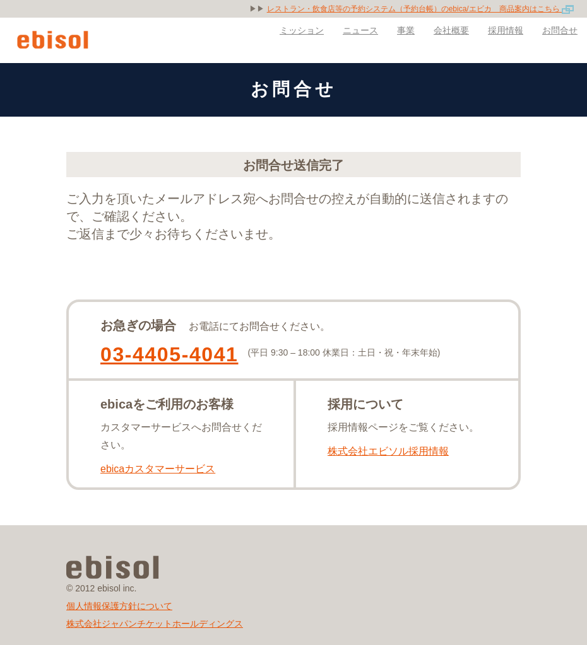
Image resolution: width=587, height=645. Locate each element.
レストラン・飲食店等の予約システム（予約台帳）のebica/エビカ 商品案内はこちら (420, 8)
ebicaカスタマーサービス (157, 468)
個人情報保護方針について (119, 606)
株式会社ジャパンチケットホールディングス (154, 624)
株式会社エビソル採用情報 (388, 451)
